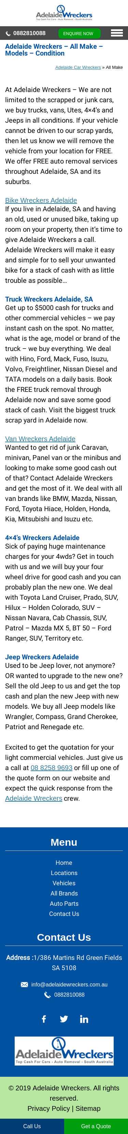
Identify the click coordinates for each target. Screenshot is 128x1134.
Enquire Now (78, 33)
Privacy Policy (48, 1108)
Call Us (32, 1126)
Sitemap (87, 1108)
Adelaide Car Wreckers (78, 67)
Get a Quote (96, 1126)
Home (64, 862)
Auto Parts (64, 903)
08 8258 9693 (51, 767)
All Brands (64, 893)
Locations (64, 872)
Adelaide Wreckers (33, 798)
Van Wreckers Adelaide (40, 438)
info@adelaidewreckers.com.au (69, 984)
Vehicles (64, 883)
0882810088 (29, 33)
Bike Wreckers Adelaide (41, 200)
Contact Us (64, 913)
